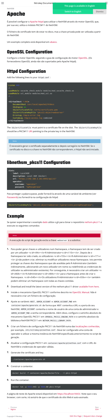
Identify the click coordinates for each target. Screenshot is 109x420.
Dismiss (100, 11)
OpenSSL (82, 57)
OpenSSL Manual (80, 292)
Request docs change (93, 416)
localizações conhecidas (87, 326)
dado (45, 222)
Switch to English (73, 11)
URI (30, 131)
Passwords (12, 197)
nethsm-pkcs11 (92, 222)
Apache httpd (36, 21)
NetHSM (10, 8)
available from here (89, 286)
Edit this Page (76, 416)
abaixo (53, 41)
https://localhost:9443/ (68, 393)
